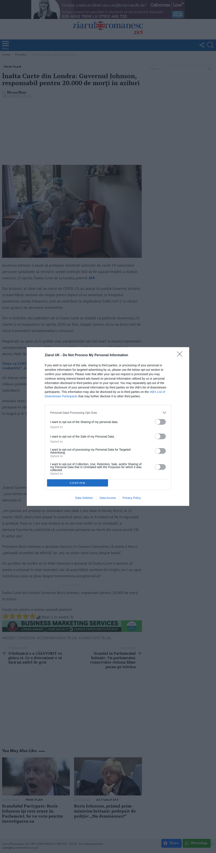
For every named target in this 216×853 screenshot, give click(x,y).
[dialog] (108, 426)
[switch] (160, 422)
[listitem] (108, 412)
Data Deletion (84, 498)
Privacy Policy (132, 498)
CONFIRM (77, 482)
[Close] (181, 355)
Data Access (108, 498)
